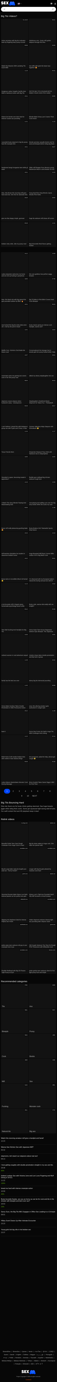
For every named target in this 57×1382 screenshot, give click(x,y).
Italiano (36, 1361)
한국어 (45, 1351)
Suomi (6, 1354)
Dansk (12, 1354)
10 (28, 796)
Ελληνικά (26, 1364)
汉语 (32, 1364)
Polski (11, 1358)
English (18, 1354)
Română (18, 1358)
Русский (33, 1358)
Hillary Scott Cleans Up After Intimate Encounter (18, 1221)
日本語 (51, 1351)
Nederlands (49, 1358)
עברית (5, 1358)
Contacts (28, 1379)
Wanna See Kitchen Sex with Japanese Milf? (17, 1147)
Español (40, 1358)
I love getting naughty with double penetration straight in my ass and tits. (27, 1165)
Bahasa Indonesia (19, 1361)
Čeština (25, 1354)
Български (51, 1361)
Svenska (26, 1358)
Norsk (30, 1351)
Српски (24, 1351)
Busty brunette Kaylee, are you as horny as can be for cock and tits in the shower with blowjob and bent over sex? (27, 1200)
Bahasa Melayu (7, 1361)
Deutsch (43, 1361)
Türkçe (29, 1361)
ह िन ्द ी (39, 1364)
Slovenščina (6, 1351)
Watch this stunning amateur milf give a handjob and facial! (22, 1138)
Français (18, 1364)
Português (49, 1354)
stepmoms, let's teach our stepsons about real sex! (19, 1156)
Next (34, 796)
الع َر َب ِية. (40, 1354)
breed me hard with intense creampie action (17, 1188)
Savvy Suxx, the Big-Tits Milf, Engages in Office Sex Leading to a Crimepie (28, 1212)
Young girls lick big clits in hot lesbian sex (16, 1229)
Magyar (32, 1354)
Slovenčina (16, 1351)
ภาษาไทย (38, 1351)
